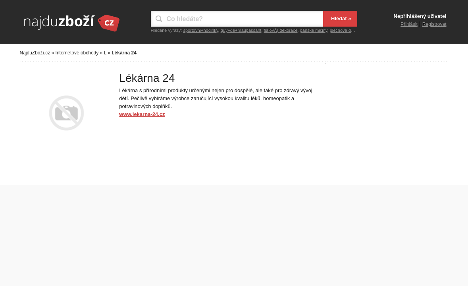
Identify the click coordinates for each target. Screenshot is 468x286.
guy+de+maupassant (241, 30)
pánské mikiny (313, 30)
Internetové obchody (77, 53)
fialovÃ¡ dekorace (281, 30)
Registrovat (434, 24)
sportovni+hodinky (200, 30)
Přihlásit (409, 24)
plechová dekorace (348, 30)
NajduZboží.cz (35, 53)
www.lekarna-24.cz (142, 114)
